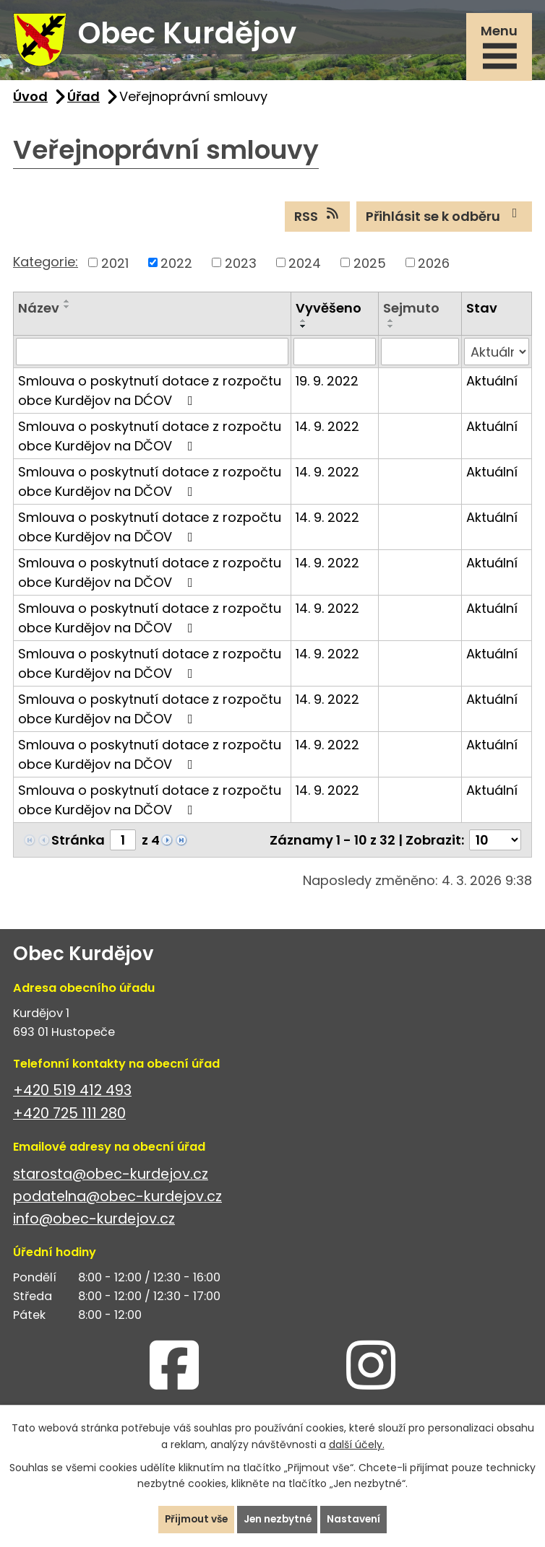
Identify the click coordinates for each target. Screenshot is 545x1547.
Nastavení (357, 1519)
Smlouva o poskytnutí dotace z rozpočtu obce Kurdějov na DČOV (149, 440)
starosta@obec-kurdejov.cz (110, 1178)
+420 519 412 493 (72, 1094)
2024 (304, 267)
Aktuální (492, 385)
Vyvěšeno (328, 312)
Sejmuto (411, 312)
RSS (317, 220)
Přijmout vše (194, 1519)
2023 (241, 267)
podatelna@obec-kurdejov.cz (117, 1200)
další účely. (357, 1444)
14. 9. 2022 (327, 431)
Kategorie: (45, 265)
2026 (434, 267)
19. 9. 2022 (327, 385)
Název (38, 312)
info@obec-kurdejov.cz (94, 1222)
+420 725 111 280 (69, 1117)
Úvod (30, 100)
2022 (176, 267)
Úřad (83, 100)
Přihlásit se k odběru (444, 220)
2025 (369, 267)
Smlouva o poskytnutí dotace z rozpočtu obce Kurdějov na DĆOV (149, 395)
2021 (115, 267)
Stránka (78, 844)
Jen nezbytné (278, 1519)
